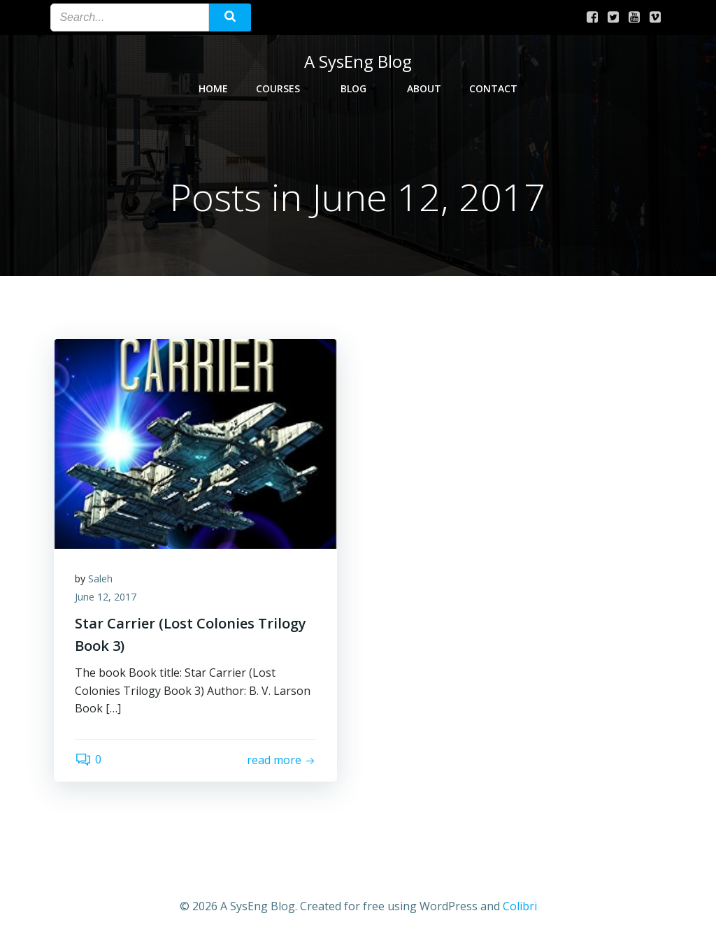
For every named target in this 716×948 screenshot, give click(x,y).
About (424, 88)
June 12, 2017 (105, 596)
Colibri (520, 906)
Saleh (100, 578)
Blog (360, 88)
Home (213, 88)
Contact (493, 88)
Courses (284, 88)
